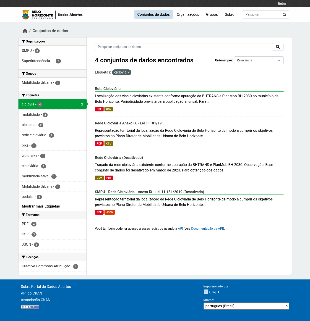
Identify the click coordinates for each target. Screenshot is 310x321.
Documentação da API (207, 228)
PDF (99, 109)
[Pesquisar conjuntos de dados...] (266, 14)
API (180, 228)
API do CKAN (31, 293)
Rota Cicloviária (108, 89)
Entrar (282, 3)
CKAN (211, 291)
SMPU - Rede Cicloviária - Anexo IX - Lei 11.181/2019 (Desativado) (149, 192)
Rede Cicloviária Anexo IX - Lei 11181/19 (128, 123)
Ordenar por (223, 60)
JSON (109, 212)
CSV (108, 109)
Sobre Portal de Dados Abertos (46, 286)
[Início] (25, 31)
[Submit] (284, 14)
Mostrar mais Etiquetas (41, 206)
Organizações (188, 14)
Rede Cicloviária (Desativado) (119, 157)
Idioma (208, 300)
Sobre (229, 14)
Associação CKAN (36, 300)
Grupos (212, 14)
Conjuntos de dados (153, 14)
